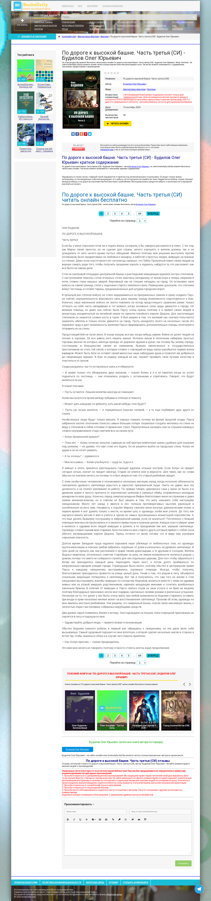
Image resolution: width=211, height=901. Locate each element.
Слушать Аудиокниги (112, 6)
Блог (80, 6)
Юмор (119, 29)
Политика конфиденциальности (61, 882)
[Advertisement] (35, 209)
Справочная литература (156, 29)
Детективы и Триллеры (73, 26)
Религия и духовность (128, 26)
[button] (68, 819)
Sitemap (113, 882)
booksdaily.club (33, 6)
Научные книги (96, 26)
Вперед (153, 213)
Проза (65, 29)
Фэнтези (38, 29)
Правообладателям (25, 882)
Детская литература (126, 22)
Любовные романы (43, 22)
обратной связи (114, 894)
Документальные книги (101, 29)
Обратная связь (95, 882)
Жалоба (78, 149)
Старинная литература (155, 26)
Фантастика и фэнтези (45, 26)
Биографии (92, 6)
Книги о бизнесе (97, 22)
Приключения (68, 22)
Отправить (183, 863)
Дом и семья (151, 22)
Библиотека (67, 6)
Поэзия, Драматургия (182, 22)
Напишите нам (106, 149)
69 (139, 213)
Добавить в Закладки (32, 36)
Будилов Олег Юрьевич (134, 84)
